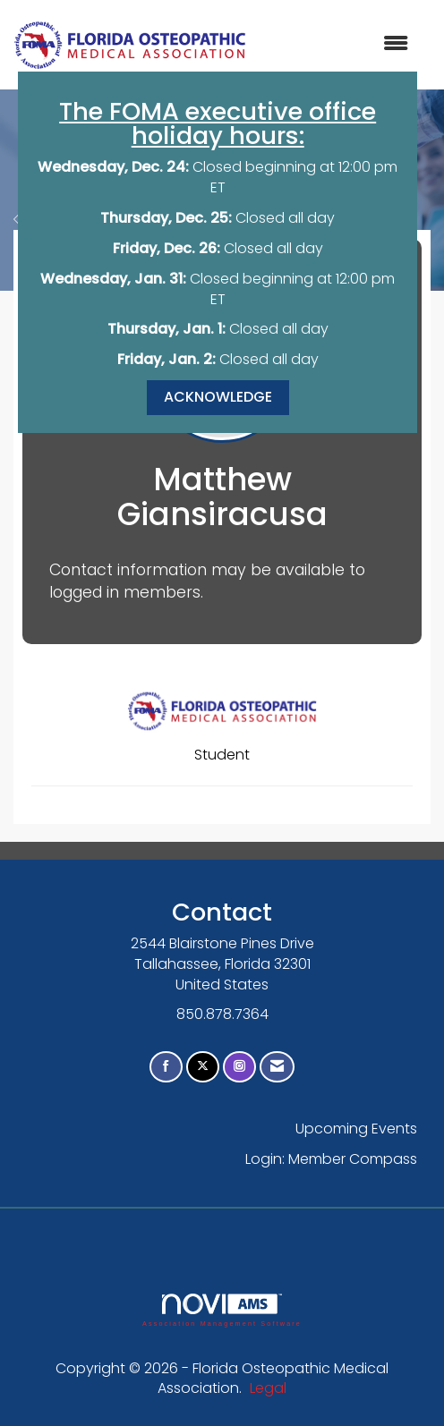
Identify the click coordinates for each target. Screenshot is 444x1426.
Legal (268, 1388)
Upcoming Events (356, 1128)
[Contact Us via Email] (277, 1066)
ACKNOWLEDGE (218, 396)
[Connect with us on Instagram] (239, 1066)
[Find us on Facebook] (166, 1066)
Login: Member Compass (331, 1159)
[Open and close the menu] (336, 44)
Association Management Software (222, 1310)
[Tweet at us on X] (202, 1066)
